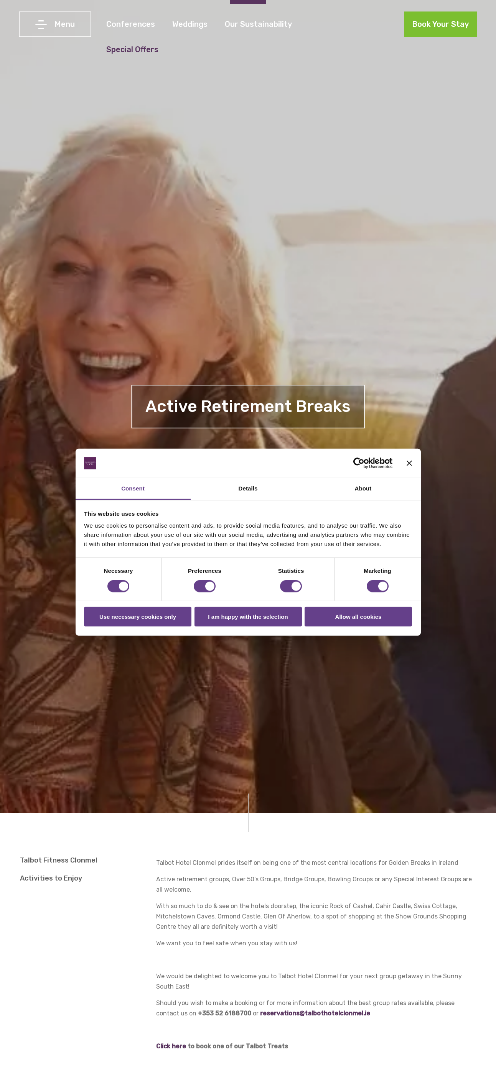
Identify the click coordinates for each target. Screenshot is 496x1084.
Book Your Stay (440, 24)
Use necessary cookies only (137, 616)
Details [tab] (248, 488)
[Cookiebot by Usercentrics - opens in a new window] (358, 463)
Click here (171, 1046)
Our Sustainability (258, 24)
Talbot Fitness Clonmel (58, 860)
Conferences (130, 24)
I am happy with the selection (248, 616)
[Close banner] (409, 463)
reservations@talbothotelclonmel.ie (315, 1013)
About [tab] (363, 488)
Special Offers (132, 49)
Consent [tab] (133, 488)
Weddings (190, 24)
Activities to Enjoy (51, 878)
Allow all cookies (358, 616)
